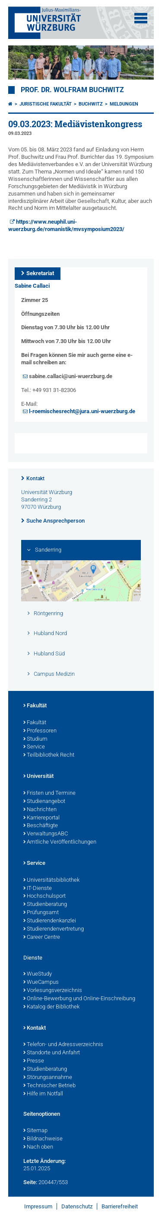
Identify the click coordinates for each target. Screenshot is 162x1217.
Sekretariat (40, 273)
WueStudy (37, 974)
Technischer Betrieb (49, 1086)
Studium (35, 739)
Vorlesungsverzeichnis (52, 991)
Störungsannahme (47, 1078)
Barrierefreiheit (120, 1206)
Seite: (30, 1182)
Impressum (38, 1206)
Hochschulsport (44, 896)
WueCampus (41, 982)
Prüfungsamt (41, 913)
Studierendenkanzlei (49, 921)
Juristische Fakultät (45, 104)
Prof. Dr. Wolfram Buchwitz (72, 90)
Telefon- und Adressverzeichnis (63, 1045)
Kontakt (35, 478)
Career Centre (41, 937)
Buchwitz (91, 104)
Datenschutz (76, 1206)
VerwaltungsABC (45, 834)
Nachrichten (40, 810)
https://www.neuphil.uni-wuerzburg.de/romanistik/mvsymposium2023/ (66, 225)
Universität (38, 776)
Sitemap (35, 1131)
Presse (33, 1061)
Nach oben (38, 1147)
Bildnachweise (43, 1139)
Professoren (40, 731)
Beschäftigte (40, 826)
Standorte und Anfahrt (51, 1053)
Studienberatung (45, 905)
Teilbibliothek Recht (48, 755)
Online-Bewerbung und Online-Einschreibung (79, 999)
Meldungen (124, 104)
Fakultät (35, 706)
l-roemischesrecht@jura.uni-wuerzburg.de (82, 411)
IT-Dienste (37, 889)
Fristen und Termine (49, 793)
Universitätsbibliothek (51, 880)
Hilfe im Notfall (43, 1094)
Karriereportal (41, 818)
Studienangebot (44, 802)
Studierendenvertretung (53, 929)
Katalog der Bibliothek (51, 1007)
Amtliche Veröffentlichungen (59, 842)
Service (34, 747)
